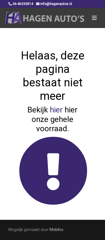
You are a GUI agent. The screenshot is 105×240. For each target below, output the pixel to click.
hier (56, 109)
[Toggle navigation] (94, 18)
